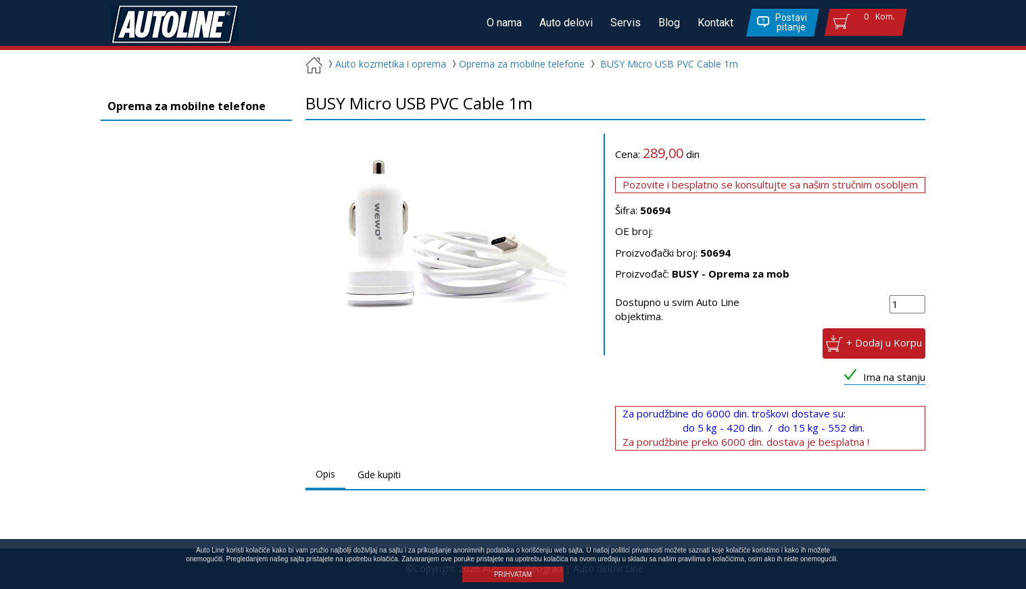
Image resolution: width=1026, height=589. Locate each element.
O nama (504, 22)
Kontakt (715, 22)
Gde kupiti (379, 474)
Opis (325, 473)
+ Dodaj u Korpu (884, 342)
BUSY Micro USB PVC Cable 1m (669, 63)
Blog (669, 22)
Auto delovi (566, 22)
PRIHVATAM (513, 574)
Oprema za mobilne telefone (517, 63)
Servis (625, 22)
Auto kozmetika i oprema (385, 63)
